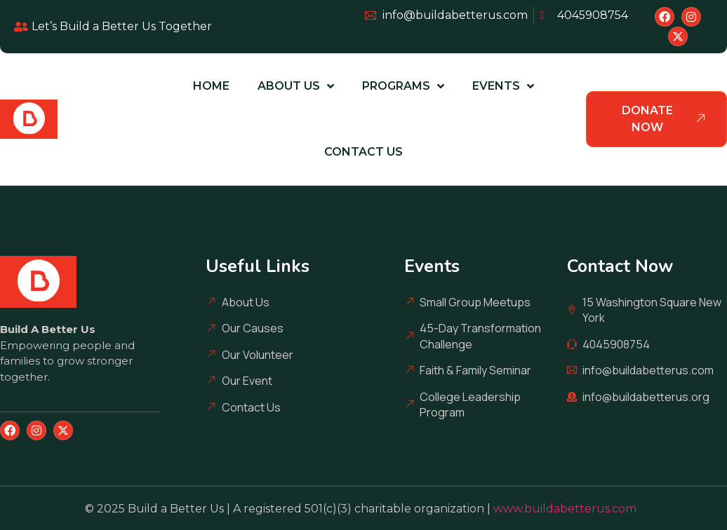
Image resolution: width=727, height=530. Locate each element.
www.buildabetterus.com (567, 508)
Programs (403, 86)
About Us (296, 86)
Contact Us (363, 151)
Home (211, 86)
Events (503, 86)
